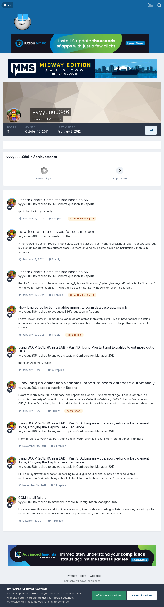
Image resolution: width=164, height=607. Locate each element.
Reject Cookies (142, 595)
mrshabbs (58, 502)
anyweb (57, 355)
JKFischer (58, 204)
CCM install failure (32, 498)
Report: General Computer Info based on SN (53, 200)
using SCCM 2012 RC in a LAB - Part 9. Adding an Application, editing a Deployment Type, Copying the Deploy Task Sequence (83, 425)
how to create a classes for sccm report (57, 231)
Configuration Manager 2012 (95, 355)
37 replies (56, 370)
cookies (34, 593)
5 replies (56, 218)
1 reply (54, 259)
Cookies (95, 575)
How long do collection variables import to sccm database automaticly (73, 307)
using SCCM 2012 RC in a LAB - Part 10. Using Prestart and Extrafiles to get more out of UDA (87, 349)
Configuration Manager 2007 (98, 502)
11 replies (55, 520)
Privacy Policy (76, 575)
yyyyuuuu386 (27, 204)
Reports (89, 204)
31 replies (58, 445)
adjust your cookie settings (55, 597)
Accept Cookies (109, 595)
